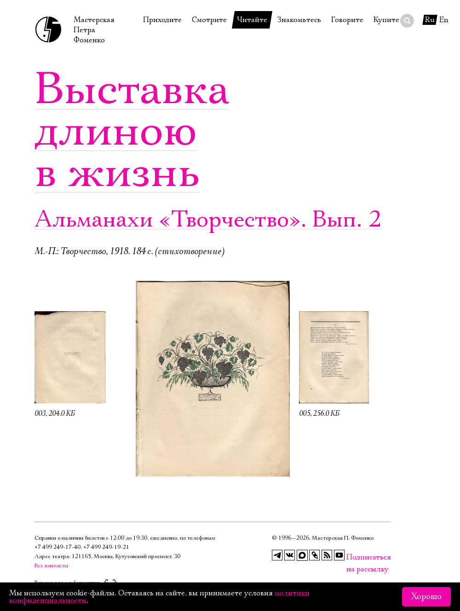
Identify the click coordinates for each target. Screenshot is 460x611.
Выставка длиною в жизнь (132, 131)
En (443, 19)
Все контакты (51, 565)
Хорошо (426, 597)
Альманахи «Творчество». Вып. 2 (208, 219)
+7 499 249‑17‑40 (57, 547)
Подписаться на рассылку (351, 557)
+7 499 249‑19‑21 (106, 547)
